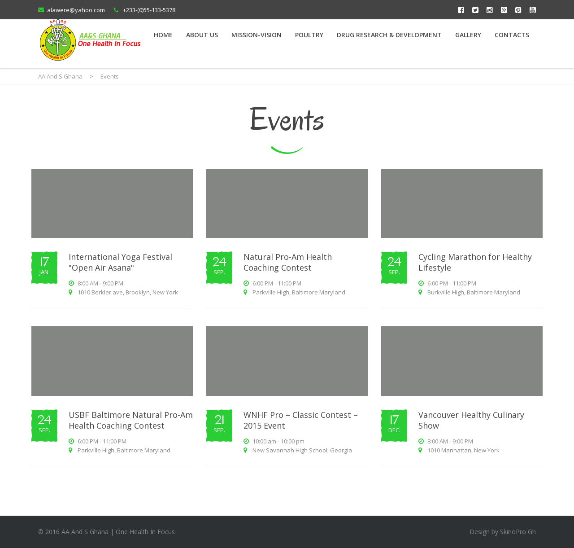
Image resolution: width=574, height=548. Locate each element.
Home (163, 35)
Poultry (309, 35)
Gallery (468, 35)
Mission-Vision (256, 35)
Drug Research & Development (389, 35)
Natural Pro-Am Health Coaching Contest (288, 262)
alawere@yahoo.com (76, 10)
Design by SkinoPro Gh (503, 531)
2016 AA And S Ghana (77, 531)
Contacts (512, 35)
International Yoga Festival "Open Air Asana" (120, 262)
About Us (202, 35)
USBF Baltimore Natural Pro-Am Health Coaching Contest (131, 420)
